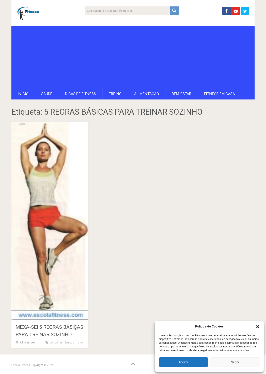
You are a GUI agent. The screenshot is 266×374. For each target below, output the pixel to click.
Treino (115, 94)
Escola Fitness (20, 365)
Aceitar (183, 362)
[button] (258, 327)
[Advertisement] (133, 57)
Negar (235, 362)
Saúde (46, 94)
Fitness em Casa (219, 94)
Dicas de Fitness (80, 94)
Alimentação (146, 94)
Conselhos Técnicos (62, 342)
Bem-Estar (181, 94)
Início (23, 94)
